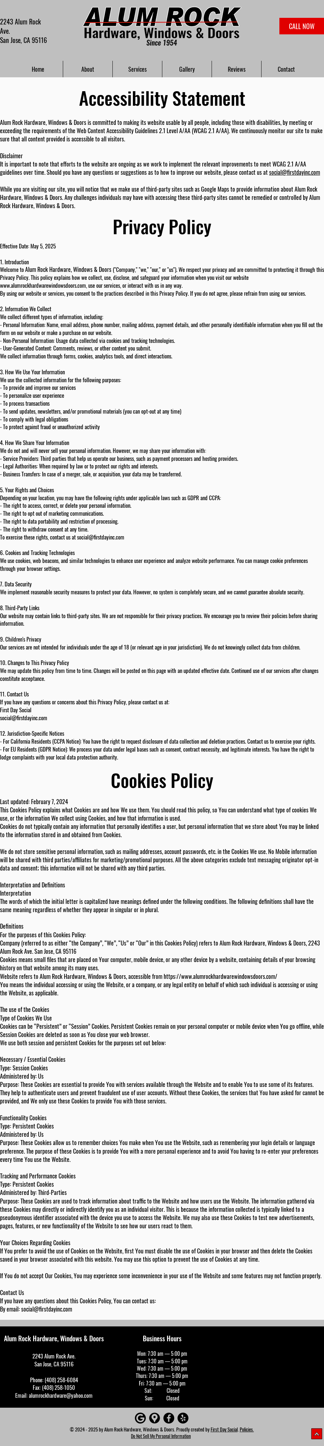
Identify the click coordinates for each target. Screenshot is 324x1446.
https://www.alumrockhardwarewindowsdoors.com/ (220, 976)
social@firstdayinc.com (294, 172)
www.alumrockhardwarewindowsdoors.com (43, 285)
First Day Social (224, 1429)
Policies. (247, 1429)
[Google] (140, 1418)
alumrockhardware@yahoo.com (61, 1395)
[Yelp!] (183, 1418)
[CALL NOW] (301, 26)
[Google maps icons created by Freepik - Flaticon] (154, 1418)
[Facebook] (168, 1418)
